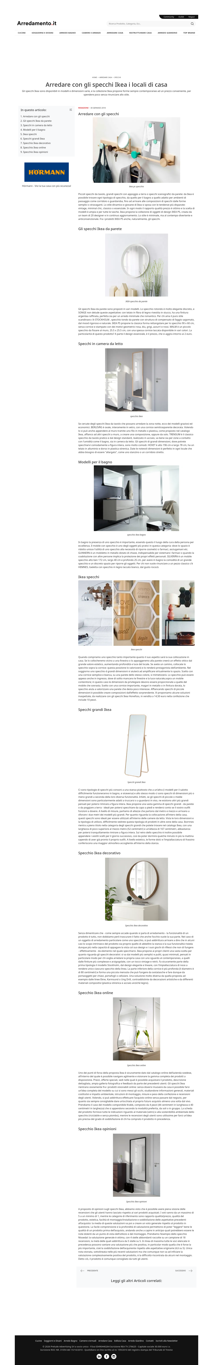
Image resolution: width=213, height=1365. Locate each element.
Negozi (191, 16)
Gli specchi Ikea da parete (37, 120)
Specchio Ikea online (34, 147)
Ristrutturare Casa (140, 32)
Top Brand (189, 32)
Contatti (150, 1340)
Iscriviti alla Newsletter (167, 1340)
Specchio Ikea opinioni (35, 152)
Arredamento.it (61, 23)
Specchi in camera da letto (37, 125)
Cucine (22, 32)
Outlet (181, 16)
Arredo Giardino (167, 32)
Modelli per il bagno (34, 129)
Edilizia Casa (120, 1340)
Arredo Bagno (67, 32)
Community (169, 16)
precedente (89, 1271)
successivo (183, 1271)
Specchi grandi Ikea (34, 138)
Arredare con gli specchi (36, 116)
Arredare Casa (115, 32)
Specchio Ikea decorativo (37, 143)
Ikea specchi (30, 134)
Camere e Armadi (91, 32)
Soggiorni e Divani (42, 32)
